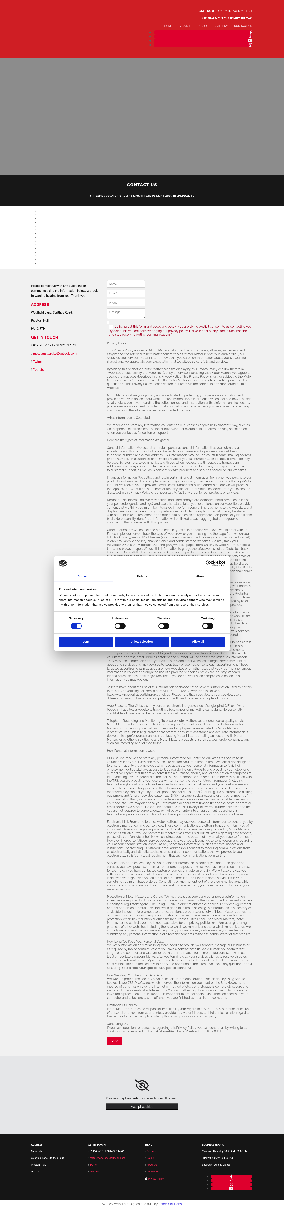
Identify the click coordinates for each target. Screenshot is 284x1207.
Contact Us (244, 25)
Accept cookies (142, 1106)
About (207, 25)
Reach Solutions (170, 1203)
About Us (152, 1163)
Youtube (39, 369)
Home (174, 25)
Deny (86, 641)
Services (190, 25)
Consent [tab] (84, 576)
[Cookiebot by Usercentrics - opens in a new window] (208, 563)
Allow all (198, 641)
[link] (142, 1084)
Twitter (38, 360)
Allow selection (142, 641)
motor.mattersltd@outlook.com (55, 352)
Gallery (224, 25)
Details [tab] (142, 576)
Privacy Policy (156, 1177)
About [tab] (200, 576)
